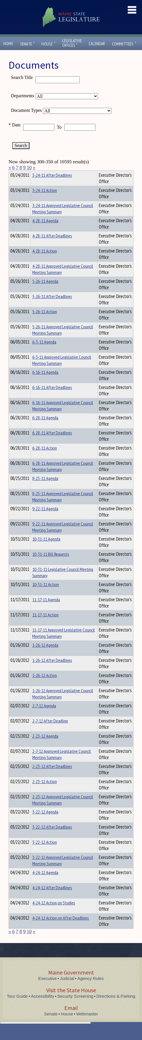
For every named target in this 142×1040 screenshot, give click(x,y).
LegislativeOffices (72, 43)
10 (29, 167)
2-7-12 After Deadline (50, 731)
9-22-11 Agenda (45, 519)
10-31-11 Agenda (46, 549)
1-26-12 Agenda (45, 655)
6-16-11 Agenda (45, 382)
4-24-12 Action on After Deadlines (60, 928)
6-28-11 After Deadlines (52, 443)
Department (41, 174)
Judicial (67, 988)
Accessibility (42, 1006)
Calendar (97, 43)
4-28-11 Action (44, 261)
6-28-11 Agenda (45, 428)
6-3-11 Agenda (44, 352)
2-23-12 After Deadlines (52, 776)
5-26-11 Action (44, 322)
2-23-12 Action (44, 792)
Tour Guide (17, 1006)
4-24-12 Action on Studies (53, 913)
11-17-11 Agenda (46, 610)
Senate (27, 43)
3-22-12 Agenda (45, 822)
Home (8, 43)
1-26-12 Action (44, 685)
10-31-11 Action (45, 595)
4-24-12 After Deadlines (52, 898)
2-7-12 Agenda (44, 716)
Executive (47, 988)
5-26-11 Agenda (45, 291)
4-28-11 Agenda (45, 231)
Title (13, 174)
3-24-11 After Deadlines (52, 185)
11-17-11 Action (45, 625)
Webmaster (87, 1024)
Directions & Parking (115, 1006)
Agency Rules (90, 988)
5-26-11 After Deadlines (52, 306)
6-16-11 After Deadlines (52, 397)
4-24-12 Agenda (45, 883)
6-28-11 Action (44, 458)
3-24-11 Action (44, 200)
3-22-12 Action (44, 852)
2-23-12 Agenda (45, 746)
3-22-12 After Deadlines (52, 837)
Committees (124, 43)
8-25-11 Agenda (45, 488)
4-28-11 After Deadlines (52, 246)
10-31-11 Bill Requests (50, 564)
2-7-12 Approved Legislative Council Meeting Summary (61, 764)
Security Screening (75, 1006)
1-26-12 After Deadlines (52, 670)
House (48, 43)
